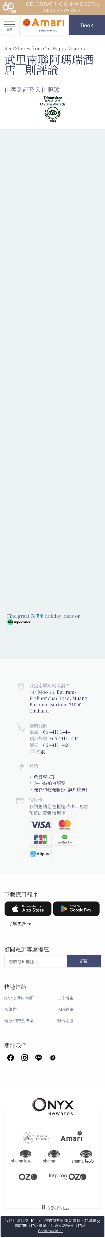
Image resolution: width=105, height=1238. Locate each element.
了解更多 (17, 923)
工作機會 (65, 998)
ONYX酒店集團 (18, 998)
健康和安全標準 (19, 1020)
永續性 (10, 1009)
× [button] (99, 1221)
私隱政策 (65, 1009)
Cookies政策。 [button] (50, 1230)
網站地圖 (65, 1020)
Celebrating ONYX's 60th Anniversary (50, 8)
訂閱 (84, 961)
